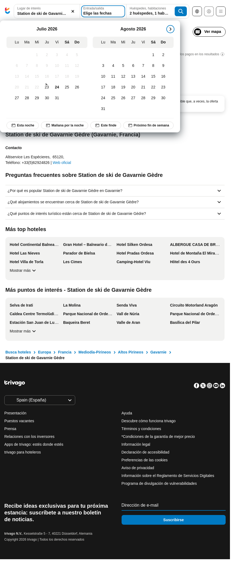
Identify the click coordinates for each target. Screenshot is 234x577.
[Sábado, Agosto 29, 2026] (153, 98)
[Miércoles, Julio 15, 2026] (37, 76)
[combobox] (47, 11)
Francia (64, 352)
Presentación (15, 413)
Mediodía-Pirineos (94, 352)
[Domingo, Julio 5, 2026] (77, 55)
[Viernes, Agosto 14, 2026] (143, 76)
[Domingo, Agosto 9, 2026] (163, 66)
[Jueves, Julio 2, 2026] (47, 55)
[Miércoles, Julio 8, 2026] (37, 66)
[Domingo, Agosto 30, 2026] (163, 98)
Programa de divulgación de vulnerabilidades (159, 483)
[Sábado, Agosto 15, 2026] (153, 76)
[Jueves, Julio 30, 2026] (47, 98)
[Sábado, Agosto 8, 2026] (153, 66)
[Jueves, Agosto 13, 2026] (133, 76)
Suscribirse (173, 520)
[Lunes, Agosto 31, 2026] (103, 109)
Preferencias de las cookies (145, 460)
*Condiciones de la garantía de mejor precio (158, 436)
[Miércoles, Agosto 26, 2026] (123, 98)
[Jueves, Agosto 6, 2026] (133, 66)
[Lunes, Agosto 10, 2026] (103, 76)
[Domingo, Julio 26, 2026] (77, 87)
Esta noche (22, 125)
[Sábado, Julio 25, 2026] (67, 87)
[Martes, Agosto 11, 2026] (113, 76)
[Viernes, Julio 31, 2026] (57, 98)
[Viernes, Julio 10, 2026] (57, 66)
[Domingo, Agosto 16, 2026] (163, 76)
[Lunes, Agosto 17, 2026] (103, 87)
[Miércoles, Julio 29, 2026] (37, 98)
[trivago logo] (7, 11)
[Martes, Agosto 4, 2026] (113, 66)
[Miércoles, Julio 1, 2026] (37, 55)
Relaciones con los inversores (29, 436)
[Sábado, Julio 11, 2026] (67, 66)
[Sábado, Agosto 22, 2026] (153, 87)
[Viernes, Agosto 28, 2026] (143, 98)
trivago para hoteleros (22, 452)
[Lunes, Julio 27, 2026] (17, 98)
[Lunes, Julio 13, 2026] (17, 76)
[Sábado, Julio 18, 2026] (67, 76)
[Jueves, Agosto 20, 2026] (133, 87)
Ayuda (127, 413)
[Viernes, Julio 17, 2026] (57, 76)
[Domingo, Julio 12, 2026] (77, 66)
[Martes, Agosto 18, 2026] (113, 87)
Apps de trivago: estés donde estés (33, 444)
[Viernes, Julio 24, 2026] (57, 87)
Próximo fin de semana (148, 125)
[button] (47, 11)
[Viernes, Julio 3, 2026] (57, 55)
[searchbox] (47, 13)
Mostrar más (23, 270)
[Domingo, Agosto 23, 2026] (163, 87)
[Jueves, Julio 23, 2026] (46, 87)
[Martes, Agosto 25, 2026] (113, 98)
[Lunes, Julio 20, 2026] (17, 87)
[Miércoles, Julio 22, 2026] (37, 87)
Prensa (10, 429)
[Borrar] (73, 11)
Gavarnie (158, 352)
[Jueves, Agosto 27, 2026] (133, 98)
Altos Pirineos (130, 352)
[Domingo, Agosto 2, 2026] (163, 55)
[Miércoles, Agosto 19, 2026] (123, 87)
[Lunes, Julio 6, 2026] (17, 66)
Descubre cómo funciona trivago (149, 421)
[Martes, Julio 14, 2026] (27, 76)
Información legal (136, 444)
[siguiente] (170, 29)
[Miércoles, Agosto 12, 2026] (123, 76)
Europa (44, 352)
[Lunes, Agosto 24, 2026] (103, 98)
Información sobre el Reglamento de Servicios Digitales (168, 475)
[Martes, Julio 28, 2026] (27, 98)
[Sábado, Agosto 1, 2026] (153, 55)
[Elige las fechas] (103, 11)
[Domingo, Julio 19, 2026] (77, 76)
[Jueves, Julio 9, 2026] (47, 66)
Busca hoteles (18, 352)
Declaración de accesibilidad (145, 452)
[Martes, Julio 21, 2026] (27, 87)
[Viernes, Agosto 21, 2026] (143, 87)
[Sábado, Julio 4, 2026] (67, 55)
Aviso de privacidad (138, 468)
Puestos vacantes (19, 421)
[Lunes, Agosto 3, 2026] (103, 66)
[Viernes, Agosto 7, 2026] (143, 66)
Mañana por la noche (65, 125)
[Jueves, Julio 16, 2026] (47, 76)
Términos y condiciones (141, 429)
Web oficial (62, 162)
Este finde (105, 125)
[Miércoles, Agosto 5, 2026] (123, 66)
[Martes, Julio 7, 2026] (27, 66)
